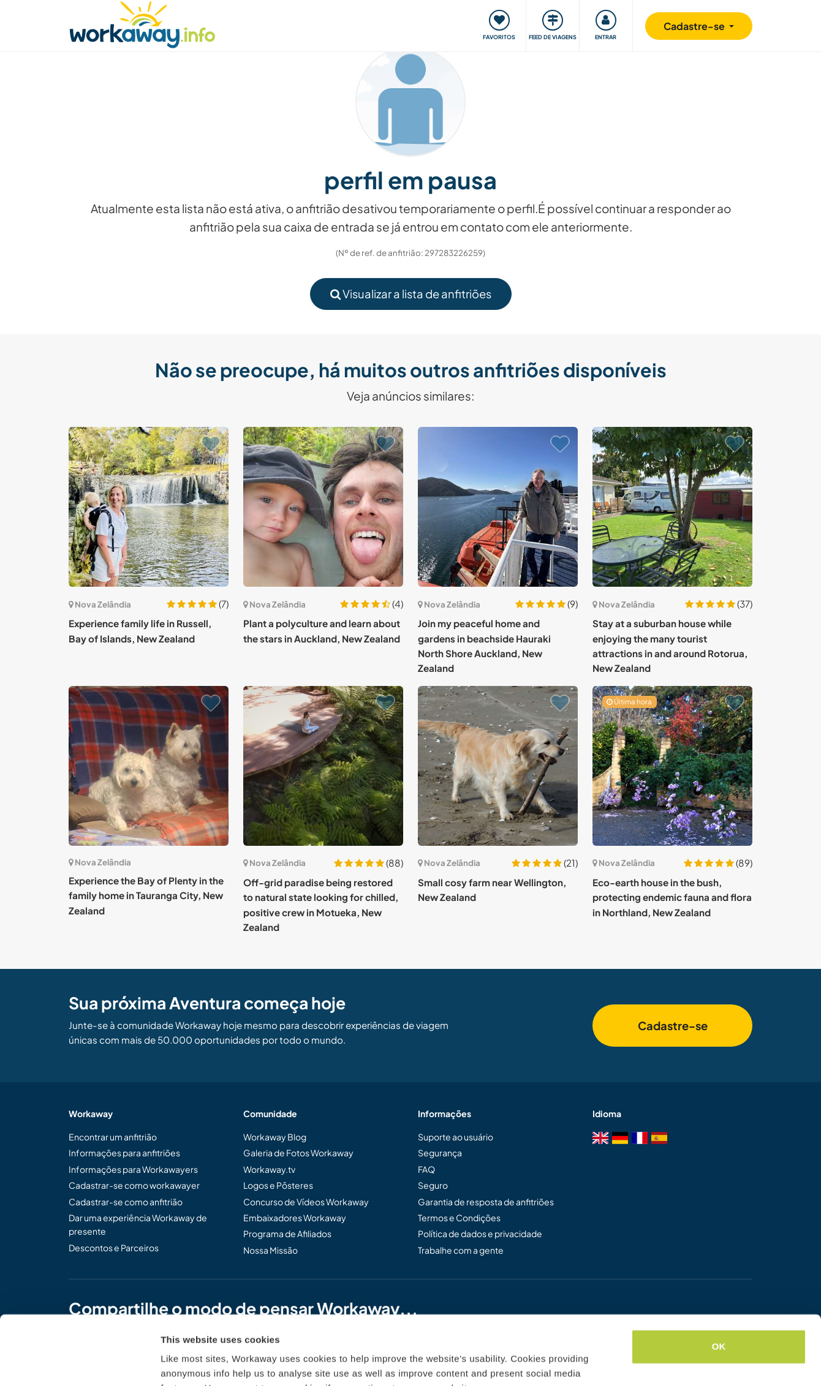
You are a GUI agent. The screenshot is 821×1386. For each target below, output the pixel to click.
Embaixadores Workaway (294, 1217)
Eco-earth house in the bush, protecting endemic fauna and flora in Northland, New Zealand (672, 897)
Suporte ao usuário (455, 1136)
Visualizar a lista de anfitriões (410, 294)
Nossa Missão (270, 1250)
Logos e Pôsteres (278, 1185)
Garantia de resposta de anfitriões (486, 1201)
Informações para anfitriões (124, 1152)
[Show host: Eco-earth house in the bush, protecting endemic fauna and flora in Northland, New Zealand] (672, 766)
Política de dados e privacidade (480, 1233)
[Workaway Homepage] (142, 23)
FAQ (426, 1169)
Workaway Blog (274, 1136)
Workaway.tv (269, 1169)
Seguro (433, 1185)
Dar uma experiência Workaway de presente (138, 1224)
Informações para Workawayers (133, 1169)
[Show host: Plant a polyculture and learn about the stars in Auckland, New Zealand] (323, 507)
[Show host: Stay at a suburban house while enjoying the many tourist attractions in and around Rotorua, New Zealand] (672, 507)
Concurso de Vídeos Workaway (306, 1201)
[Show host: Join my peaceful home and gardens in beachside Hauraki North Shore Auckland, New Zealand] (498, 507)
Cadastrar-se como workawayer (134, 1185)
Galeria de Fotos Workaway (298, 1152)
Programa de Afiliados (287, 1233)
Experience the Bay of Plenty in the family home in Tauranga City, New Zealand (146, 895)
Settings (179, 1362)
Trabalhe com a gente (461, 1250)
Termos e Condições (459, 1217)
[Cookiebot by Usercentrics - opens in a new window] (79, 1362)
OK (719, 1286)
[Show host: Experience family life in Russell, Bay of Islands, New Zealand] (149, 507)
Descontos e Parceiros (114, 1247)
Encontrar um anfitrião (113, 1136)
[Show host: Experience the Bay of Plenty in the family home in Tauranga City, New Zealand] (149, 766)
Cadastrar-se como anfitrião (126, 1201)
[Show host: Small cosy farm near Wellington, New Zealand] (498, 766)
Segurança (440, 1152)
